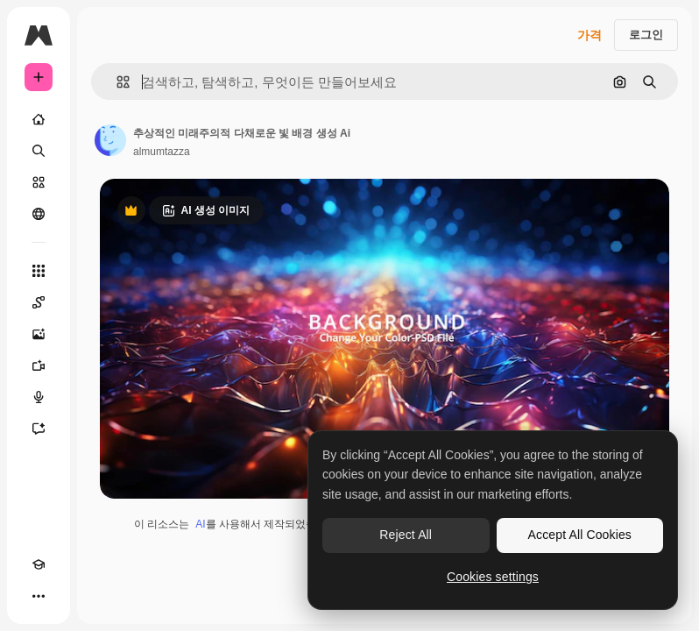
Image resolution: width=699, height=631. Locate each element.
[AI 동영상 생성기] (39, 365)
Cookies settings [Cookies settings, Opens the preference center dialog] (493, 577)
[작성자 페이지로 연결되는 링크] (110, 140)
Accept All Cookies (580, 535)
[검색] (39, 151)
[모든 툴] (39, 271)
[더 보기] (39, 596)
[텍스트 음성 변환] (39, 397)
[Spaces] (39, 302)
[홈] (39, 119)
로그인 (646, 34)
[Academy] (39, 564)
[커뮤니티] (39, 214)
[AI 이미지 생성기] (39, 334)
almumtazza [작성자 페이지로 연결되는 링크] (161, 151)
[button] (116, 82)
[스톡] (39, 182)
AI (200, 524)
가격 (589, 35)
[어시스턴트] (39, 429)
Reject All (405, 535)
